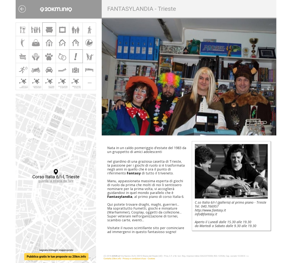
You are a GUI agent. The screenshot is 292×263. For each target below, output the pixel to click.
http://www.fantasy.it (210, 210)
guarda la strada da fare (56, 181)
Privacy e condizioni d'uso (134, 258)
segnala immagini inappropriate (56, 250)
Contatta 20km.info (112, 258)
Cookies (151, 258)
